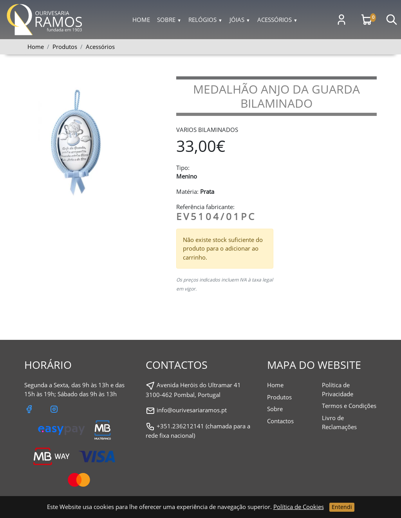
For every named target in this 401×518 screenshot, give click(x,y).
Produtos (279, 397)
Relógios (205, 19)
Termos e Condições (349, 406)
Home (141, 19)
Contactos (280, 421)
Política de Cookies (298, 507)
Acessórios (277, 19)
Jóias (239, 19)
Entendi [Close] (342, 507)
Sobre (169, 19)
